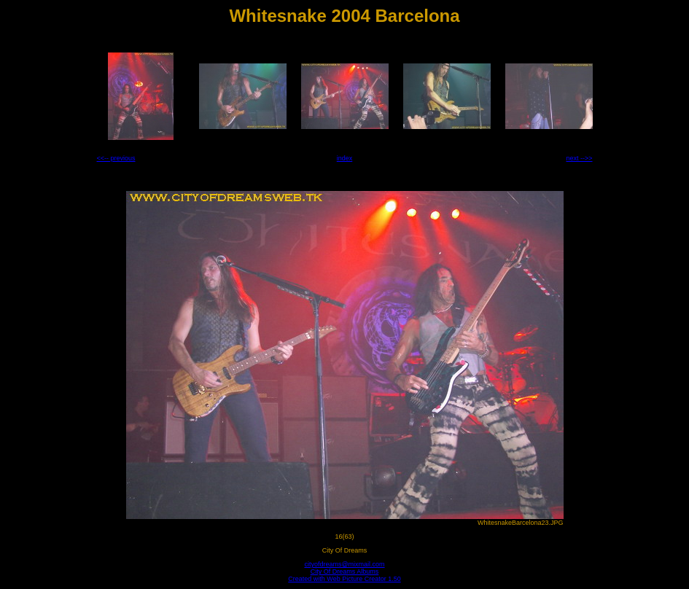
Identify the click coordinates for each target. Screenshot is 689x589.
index (345, 158)
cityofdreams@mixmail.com (344, 564)
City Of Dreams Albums (345, 571)
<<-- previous (116, 158)
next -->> (579, 158)
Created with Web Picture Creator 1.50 (344, 578)
